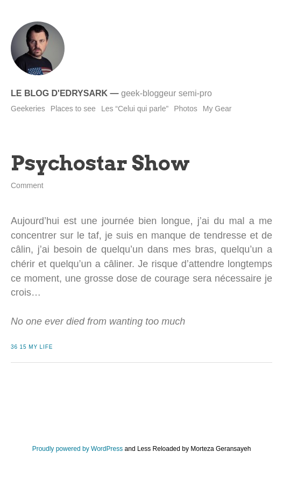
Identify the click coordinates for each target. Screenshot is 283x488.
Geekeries (28, 108)
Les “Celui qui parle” (134, 108)
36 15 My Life (32, 347)
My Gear (217, 108)
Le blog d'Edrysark (59, 93)
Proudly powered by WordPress (77, 449)
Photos (185, 108)
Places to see (73, 108)
